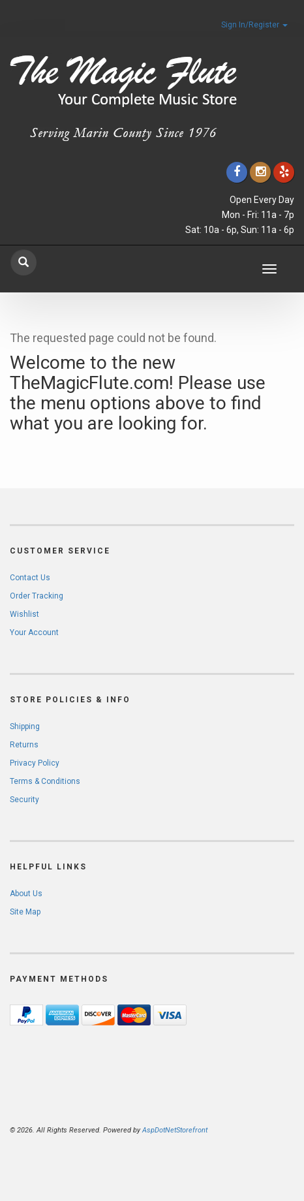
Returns (24, 744)
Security (24, 799)
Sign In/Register (254, 24)
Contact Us (30, 577)
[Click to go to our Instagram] (260, 172)
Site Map (25, 911)
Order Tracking (36, 595)
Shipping (25, 726)
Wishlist (24, 614)
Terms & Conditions (45, 781)
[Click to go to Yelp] (283, 172)
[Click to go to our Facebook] (236, 172)
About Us (26, 893)
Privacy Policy (34, 763)
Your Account (34, 632)
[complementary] (209, 1129)
